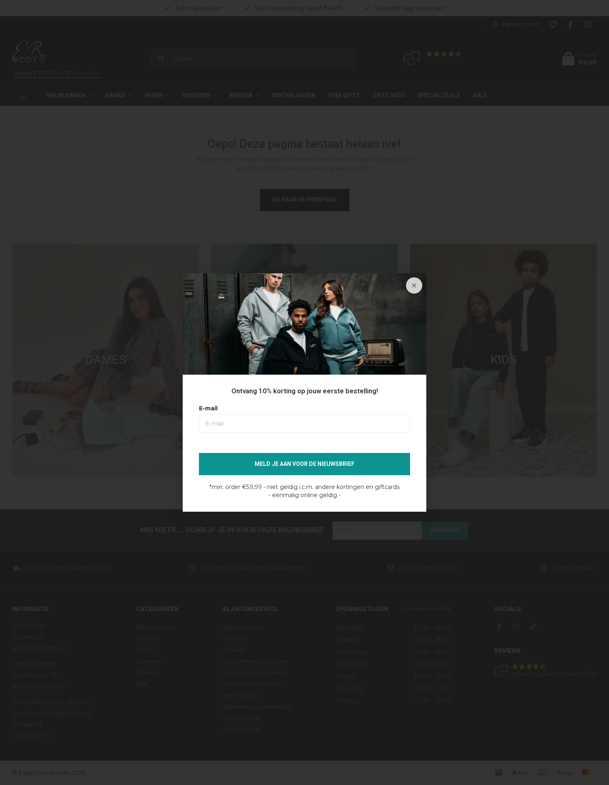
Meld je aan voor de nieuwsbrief (304, 464)
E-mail (208, 408)
